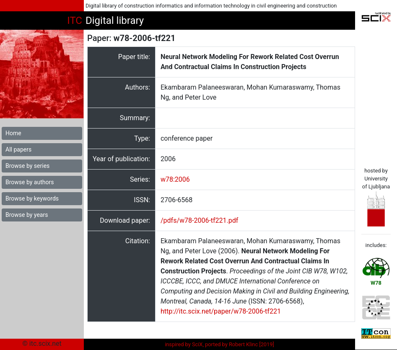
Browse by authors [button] (29, 182)
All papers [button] (18, 149)
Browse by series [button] (27, 165)
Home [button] (13, 133)
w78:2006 (175, 179)
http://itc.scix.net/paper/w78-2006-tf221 (221, 311)
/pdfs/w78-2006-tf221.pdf (199, 220)
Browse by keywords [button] (32, 198)
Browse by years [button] (26, 214)
